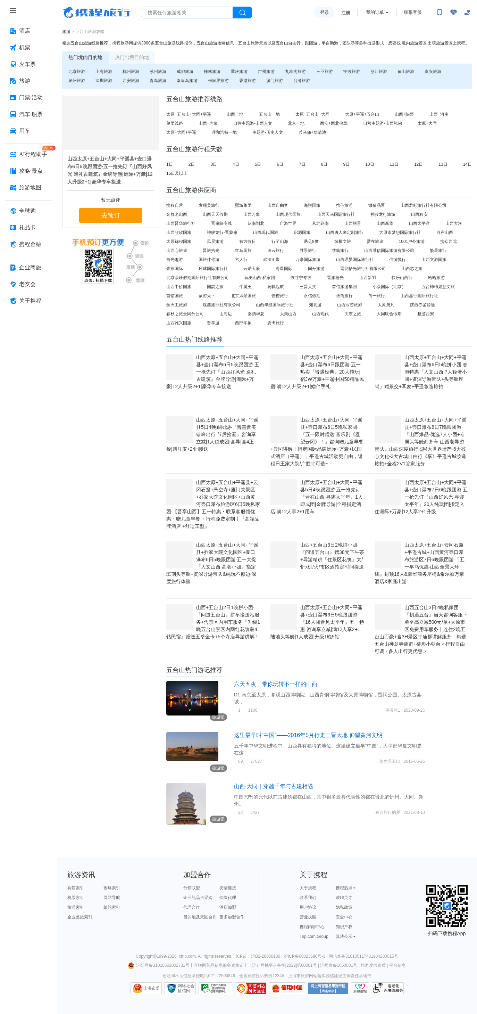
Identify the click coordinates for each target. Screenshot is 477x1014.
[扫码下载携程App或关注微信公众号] (439, 12)
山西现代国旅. (289, 214)
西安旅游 (131, 80)
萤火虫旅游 (176, 304)
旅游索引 (75, 907)
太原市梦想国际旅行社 (400, 232)
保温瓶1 (392, 710)
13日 (442, 164)
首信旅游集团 (344, 286)
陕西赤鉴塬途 (422, 304)
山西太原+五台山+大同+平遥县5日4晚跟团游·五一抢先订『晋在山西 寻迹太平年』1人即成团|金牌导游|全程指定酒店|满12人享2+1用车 (316, 497)
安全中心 (344, 917)
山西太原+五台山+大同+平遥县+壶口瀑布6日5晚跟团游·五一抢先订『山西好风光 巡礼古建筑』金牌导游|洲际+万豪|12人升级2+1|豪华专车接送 (212, 371)
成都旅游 (185, 71)
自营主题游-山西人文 (252, 123)
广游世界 (288, 223)
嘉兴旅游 (433, 71)
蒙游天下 (207, 295)
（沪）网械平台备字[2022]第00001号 (282, 965)
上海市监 (151, 988)
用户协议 (308, 907)
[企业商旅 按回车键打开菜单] (28, 267)
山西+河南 (439, 114)
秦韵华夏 (256, 313)
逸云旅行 (275, 250)
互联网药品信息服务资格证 (219, 965)
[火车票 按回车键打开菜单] (28, 64)
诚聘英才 (344, 897)
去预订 (110, 215)
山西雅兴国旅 (178, 322)
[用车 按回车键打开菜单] (28, 131)
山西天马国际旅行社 (336, 214)
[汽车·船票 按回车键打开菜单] (28, 114)
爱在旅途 (375, 241)
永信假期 (312, 295)
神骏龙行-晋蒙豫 (222, 232)
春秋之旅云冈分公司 (185, 313)
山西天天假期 (215, 214)
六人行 (241, 259)
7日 (302, 164)
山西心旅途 (176, 250)
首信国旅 (174, 295)
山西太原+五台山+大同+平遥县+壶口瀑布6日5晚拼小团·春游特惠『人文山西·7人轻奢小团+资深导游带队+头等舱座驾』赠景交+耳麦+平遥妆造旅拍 (421, 371)
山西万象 (251, 214)
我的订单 (375, 12)
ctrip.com (187, 956)
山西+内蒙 (208, 123)
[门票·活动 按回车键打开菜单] (28, 97)
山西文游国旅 (433, 259)
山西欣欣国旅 (178, 232)
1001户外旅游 (412, 241)
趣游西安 (425, 313)
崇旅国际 (174, 268)
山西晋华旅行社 (180, 223)
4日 (236, 164)
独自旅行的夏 (387, 812)
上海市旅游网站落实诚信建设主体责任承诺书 (329, 975)
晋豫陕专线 (221, 223)
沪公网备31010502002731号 (158, 965)
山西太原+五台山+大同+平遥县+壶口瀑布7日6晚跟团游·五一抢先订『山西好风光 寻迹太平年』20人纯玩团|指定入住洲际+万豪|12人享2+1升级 (421, 497)
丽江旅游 (378, 71)
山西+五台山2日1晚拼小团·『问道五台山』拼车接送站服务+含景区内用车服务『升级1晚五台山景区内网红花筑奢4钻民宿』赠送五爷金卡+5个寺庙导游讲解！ (213, 622)
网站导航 (111, 897)
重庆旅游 (239, 71)
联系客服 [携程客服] (413, 12)
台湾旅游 (301, 80)
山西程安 (419, 214)
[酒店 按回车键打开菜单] (28, 31)
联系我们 (308, 897)
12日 (418, 164)
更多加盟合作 (231, 917)
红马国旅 (243, 250)
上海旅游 (103, 71)
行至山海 (279, 241)
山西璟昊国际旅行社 (355, 259)
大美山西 (288, 313)
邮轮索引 (111, 907)
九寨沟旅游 (295, 71)
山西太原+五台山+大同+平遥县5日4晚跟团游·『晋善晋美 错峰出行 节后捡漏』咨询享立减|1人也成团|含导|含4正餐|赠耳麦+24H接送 (212, 434)
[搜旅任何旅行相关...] (187, 12)
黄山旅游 (406, 71)
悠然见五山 (389, 761)
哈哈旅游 (436, 277)
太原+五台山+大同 (312, 114)
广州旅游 (266, 71)
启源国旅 (302, 232)
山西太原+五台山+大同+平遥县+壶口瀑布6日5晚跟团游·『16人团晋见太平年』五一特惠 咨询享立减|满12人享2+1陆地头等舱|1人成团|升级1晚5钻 (317, 622)
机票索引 (75, 897)
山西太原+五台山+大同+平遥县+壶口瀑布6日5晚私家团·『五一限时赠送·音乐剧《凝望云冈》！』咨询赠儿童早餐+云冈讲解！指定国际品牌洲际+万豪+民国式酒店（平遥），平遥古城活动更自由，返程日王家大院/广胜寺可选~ (316, 441)
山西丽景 (352, 223)
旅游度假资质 (373, 965)
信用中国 (287, 988)
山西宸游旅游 (349, 304)
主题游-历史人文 (267, 132)
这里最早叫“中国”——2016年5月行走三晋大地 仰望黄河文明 (308, 735)
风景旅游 (215, 241)
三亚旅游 (324, 71)
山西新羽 (367, 277)
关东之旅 (352, 313)
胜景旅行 (308, 250)
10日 (369, 164)
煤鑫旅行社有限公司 (221, 304)
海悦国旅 (312, 205)
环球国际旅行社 (213, 268)
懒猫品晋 (376, 205)
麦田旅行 (275, 322)
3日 (213, 164)
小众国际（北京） (389, 286)
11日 (394, 164)
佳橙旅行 (279, 295)
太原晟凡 (386, 304)
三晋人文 (308, 286)
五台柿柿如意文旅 (438, 286)
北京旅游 (76, 71)
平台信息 (397, 965)
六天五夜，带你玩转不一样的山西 (275, 684)
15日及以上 (176, 173)
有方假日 (247, 241)
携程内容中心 (312, 926)
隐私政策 (344, 907)
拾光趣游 (174, 259)
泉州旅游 (76, 80)
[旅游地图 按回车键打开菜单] (28, 187)
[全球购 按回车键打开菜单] (28, 211)
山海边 (225, 313)
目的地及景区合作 (200, 917)
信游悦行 (397, 259)
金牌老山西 (176, 214)
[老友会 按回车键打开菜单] (28, 284)
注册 (345, 12)
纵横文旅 (342, 241)
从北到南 (320, 223)
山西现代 (320, 313)
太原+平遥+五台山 (362, 114)
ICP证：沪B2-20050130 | (260, 956)
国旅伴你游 (209, 259)
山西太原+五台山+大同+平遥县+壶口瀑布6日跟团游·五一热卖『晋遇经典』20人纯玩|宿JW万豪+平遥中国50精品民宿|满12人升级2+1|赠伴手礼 (317, 371)
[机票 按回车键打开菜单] (28, 47)
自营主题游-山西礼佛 (382, 123)
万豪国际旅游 (307, 259)
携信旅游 (344, 205)
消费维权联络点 (360, 988)
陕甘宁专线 (301, 277)
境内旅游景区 (414, 43)
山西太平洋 (419, 223)
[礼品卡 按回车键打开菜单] (28, 227)
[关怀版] (467, 12)
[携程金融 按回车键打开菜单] (28, 244)
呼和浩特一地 (224, 132)
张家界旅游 (218, 80)
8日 (324, 164)
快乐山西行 (402, 277)
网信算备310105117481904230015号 (363, 956)
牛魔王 (245, 286)
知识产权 (344, 926)
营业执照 (308, 917)
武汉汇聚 (271, 259)
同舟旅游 (316, 268)
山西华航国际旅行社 (274, 304)
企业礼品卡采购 (197, 897)
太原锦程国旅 (178, 241)
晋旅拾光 (211, 250)
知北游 (315, 304)
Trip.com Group (314, 936)
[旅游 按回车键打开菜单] (28, 81)
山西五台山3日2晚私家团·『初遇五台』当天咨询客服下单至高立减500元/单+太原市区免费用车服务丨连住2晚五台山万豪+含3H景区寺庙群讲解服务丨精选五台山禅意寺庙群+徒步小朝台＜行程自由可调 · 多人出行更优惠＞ (421, 629)
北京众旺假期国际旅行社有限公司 (197, 277)
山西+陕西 (404, 114)
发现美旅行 (209, 205)
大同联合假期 (389, 313)
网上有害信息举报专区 (328, 988)
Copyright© (146, 956)
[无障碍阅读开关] (453, 12)
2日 (192, 164)
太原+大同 (427, 123)
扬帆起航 (275, 286)
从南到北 (256, 223)
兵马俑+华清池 (312, 132)
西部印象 (243, 322)
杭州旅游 (131, 71)
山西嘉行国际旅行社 (419, 295)
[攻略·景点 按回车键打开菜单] (28, 171)
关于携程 (308, 887)
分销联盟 (191, 887)
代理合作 (191, 907)
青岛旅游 (158, 80)
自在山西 (444, 232)
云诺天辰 (251, 268)
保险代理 (227, 897)
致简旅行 (340, 250)
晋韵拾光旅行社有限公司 (363, 268)
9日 (346, 164)
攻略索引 (111, 887)
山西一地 (235, 114)
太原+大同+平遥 (181, 132)
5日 (258, 164)
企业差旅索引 (79, 917)
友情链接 (227, 887)
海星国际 (284, 268)
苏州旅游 (158, 71)
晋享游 (213, 322)
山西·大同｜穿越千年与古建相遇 (273, 786)
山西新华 (385, 223)
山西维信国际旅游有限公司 (389, 250)
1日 (169, 164)
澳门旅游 (274, 80)
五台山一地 (269, 114)
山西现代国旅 (265, 232)
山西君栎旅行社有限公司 (423, 205)
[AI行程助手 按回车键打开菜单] (28, 154)
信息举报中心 (215, 988)
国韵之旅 (215, 286)
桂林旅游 (212, 71)
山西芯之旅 (412, 268)
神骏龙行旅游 (382, 214)
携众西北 (448, 241)
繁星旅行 (438, 250)
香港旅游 (247, 80)
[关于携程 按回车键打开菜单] (28, 301)
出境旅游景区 (440, 43)
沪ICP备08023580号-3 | (306, 956)
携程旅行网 (97, 12)
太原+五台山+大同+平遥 (188, 114)
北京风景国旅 (243, 295)
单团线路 (174, 123)
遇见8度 (311, 241)
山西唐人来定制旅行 (344, 232)
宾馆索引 (75, 887)
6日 (280, 164)
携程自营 (174, 205)
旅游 (66, 31)
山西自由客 (277, 205)
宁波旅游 (351, 71)
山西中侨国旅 (178, 286)
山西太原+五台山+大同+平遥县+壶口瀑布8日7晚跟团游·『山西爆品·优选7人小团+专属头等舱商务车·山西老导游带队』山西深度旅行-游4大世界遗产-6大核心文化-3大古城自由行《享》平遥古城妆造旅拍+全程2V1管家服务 (421, 441)
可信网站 (250, 988)
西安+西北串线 (334, 123)
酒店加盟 (227, 907)
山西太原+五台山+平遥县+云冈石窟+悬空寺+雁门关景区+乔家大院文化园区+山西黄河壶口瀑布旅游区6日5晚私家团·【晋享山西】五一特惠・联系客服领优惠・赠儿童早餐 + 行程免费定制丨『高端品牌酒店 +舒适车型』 (213, 504)
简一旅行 (376, 295)
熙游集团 (243, 205)
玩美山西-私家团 (259, 277)
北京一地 (296, 123)
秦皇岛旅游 (187, 80)
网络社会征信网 (186, 988)
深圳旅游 (103, 80)
